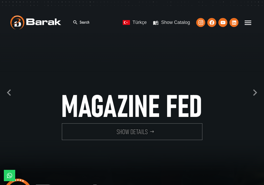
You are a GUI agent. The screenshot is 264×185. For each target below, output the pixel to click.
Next (255, 92)
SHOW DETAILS (132, 132)
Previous (9, 92)
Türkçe (135, 22)
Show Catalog (171, 22)
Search (81, 22)
